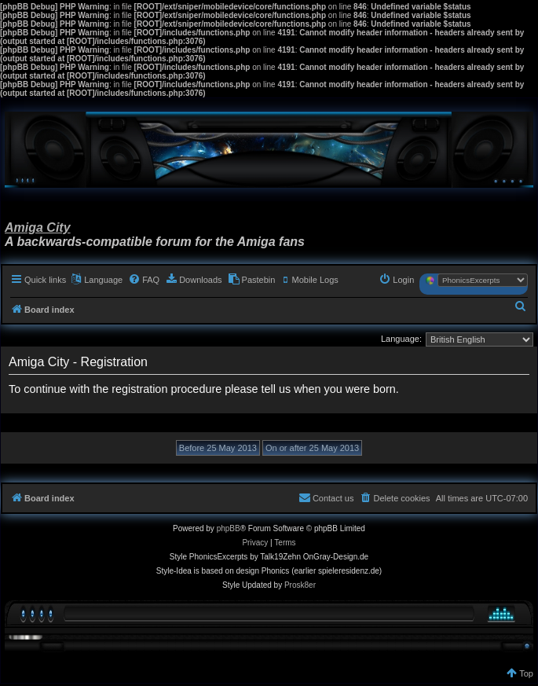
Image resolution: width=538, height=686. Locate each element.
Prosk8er (300, 585)
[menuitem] (143, 279)
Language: (401, 338)
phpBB (228, 528)
